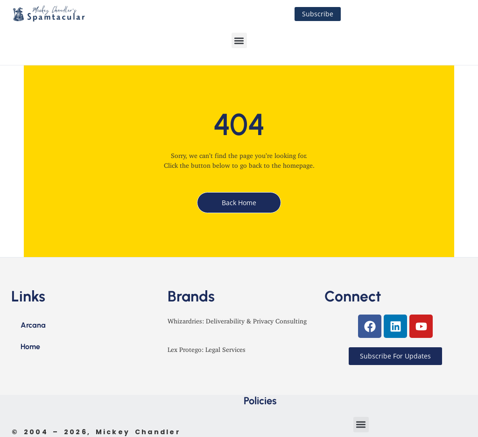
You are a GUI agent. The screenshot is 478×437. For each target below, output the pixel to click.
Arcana (33, 325)
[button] (239, 40)
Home (30, 346)
